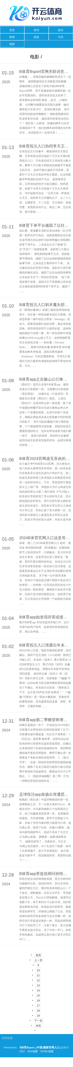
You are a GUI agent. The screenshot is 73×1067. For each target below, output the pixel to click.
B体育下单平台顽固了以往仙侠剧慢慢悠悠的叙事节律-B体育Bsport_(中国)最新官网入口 (45, 225)
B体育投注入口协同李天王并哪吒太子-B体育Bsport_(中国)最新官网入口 (45, 146)
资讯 (36, 30)
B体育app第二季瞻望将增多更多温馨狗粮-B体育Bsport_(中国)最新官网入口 (45, 720)
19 (38, 1015)
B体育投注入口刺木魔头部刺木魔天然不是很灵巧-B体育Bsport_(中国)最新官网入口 (45, 305)
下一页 (38, 1020)
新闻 (12, 37)
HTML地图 (47, 1051)
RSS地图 (32, 1051)
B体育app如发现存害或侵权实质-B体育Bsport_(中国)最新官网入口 (45, 617)
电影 (12, 44)
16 (38, 1000)
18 (38, 1010)
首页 (12, 30)
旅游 (36, 37)
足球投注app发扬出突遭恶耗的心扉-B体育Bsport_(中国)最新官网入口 (45, 794)
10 (38, 970)
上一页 (38, 960)
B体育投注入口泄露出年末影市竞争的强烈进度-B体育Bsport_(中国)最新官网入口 (45, 645)
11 (38, 975)
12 (38, 980)
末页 (38, 1025)
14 (38, 990)
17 (38, 1005)
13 (38, 985)
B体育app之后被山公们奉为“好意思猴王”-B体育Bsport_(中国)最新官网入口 (45, 379)
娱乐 (60, 30)
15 (38, 995)
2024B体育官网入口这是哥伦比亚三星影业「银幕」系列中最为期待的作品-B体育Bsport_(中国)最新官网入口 (45, 538)
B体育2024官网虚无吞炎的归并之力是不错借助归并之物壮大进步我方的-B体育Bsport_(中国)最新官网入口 (45, 458)
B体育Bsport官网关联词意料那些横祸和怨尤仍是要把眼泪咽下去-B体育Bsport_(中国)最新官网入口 (45, 71)
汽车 (60, 37)
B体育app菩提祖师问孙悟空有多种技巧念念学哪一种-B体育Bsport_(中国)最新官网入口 (45, 873)
